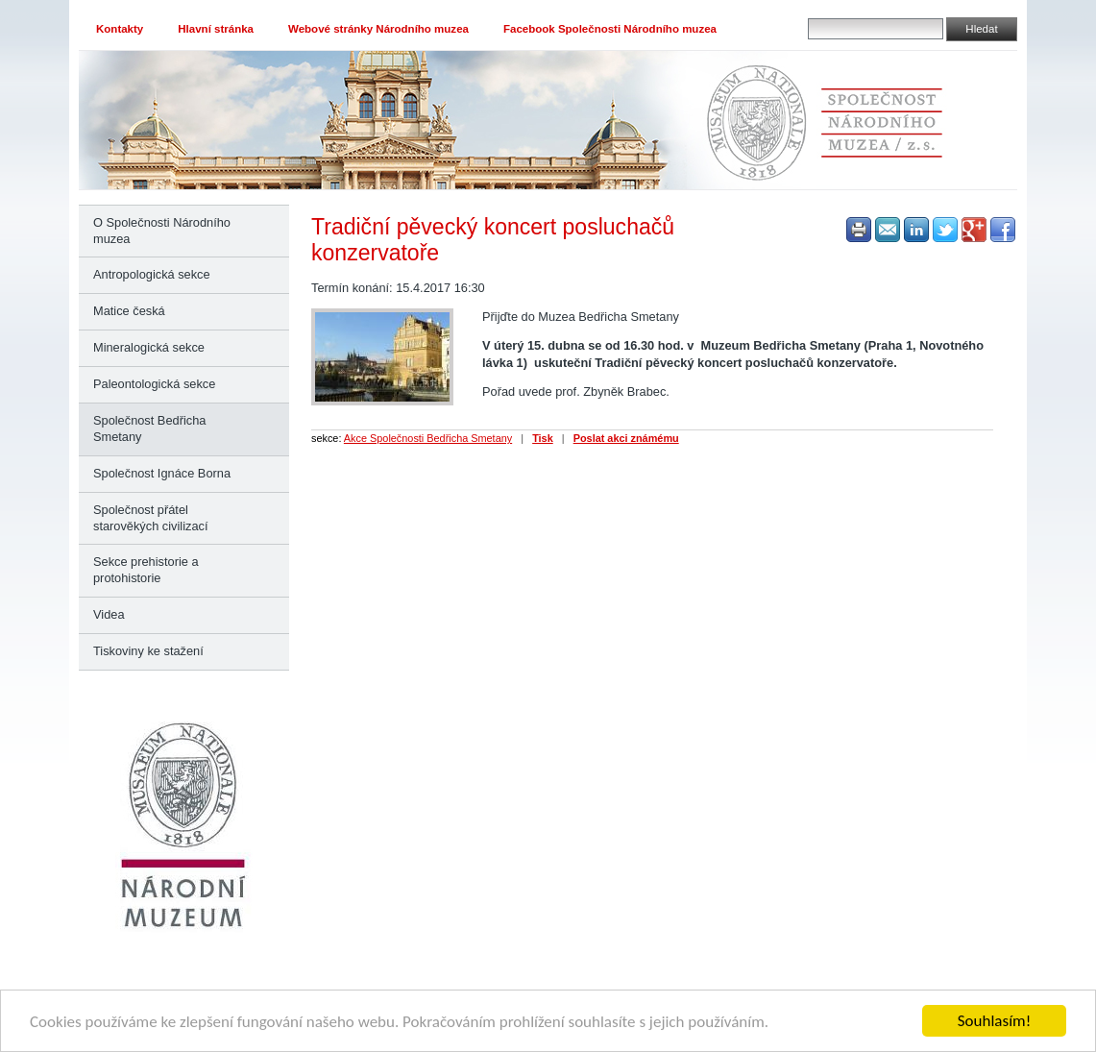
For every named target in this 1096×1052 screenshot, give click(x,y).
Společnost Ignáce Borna (162, 473)
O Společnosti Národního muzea (162, 230)
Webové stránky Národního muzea (378, 29)
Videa (109, 614)
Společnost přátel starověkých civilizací (150, 517)
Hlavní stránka (216, 29)
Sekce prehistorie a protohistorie (146, 569)
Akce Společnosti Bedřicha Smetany (428, 438)
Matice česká (129, 311)
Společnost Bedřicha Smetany (149, 428)
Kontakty (119, 29)
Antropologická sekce (151, 274)
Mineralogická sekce (149, 347)
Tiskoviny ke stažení (148, 651)
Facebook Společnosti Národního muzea (610, 29)
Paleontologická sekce (154, 384)
